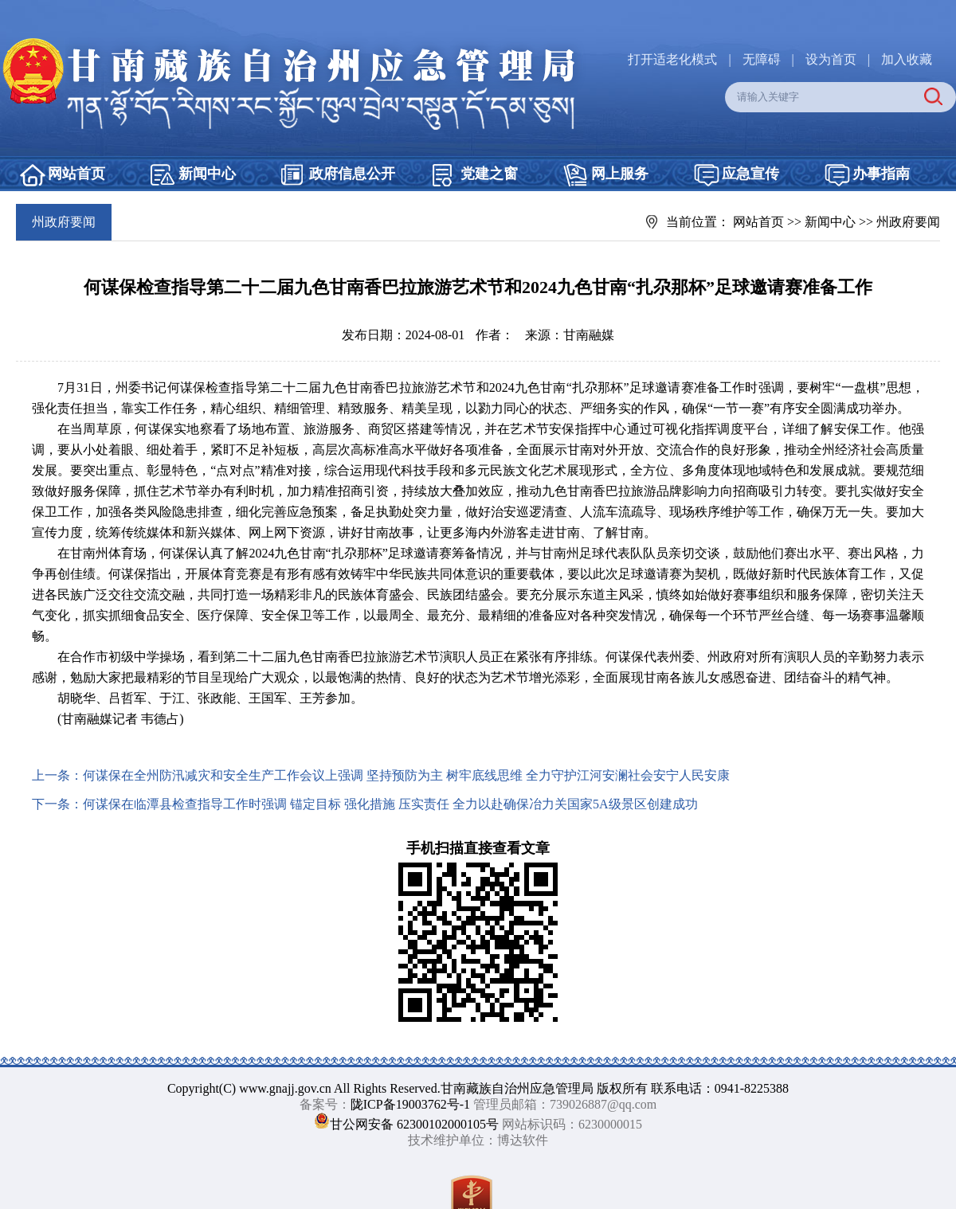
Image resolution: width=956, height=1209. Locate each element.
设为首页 (830, 59)
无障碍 (761, 59)
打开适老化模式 (672, 59)
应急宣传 (750, 174)
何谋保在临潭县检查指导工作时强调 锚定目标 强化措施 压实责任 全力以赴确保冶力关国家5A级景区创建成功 (390, 804)
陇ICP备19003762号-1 (410, 1104)
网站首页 (76, 174)
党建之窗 (489, 174)
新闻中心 (207, 174)
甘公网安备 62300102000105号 (414, 1124)
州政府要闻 (908, 222)
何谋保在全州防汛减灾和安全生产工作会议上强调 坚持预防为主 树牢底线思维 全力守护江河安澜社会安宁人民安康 (406, 775)
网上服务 (619, 174)
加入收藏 (906, 59)
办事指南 (881, 174)
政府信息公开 (352, 174)
